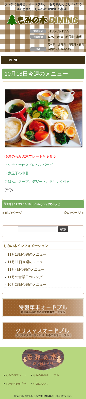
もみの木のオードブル (46, 375)
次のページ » (74, 213)
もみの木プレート (16, 375)
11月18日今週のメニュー (27, 254)
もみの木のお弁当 (16, 383)
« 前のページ (12, 213)
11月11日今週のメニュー (27, 262)
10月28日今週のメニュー (27, 284)
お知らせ (54, 204)
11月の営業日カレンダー (27, 277)
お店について (40, 383)
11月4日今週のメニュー (26, 269)
